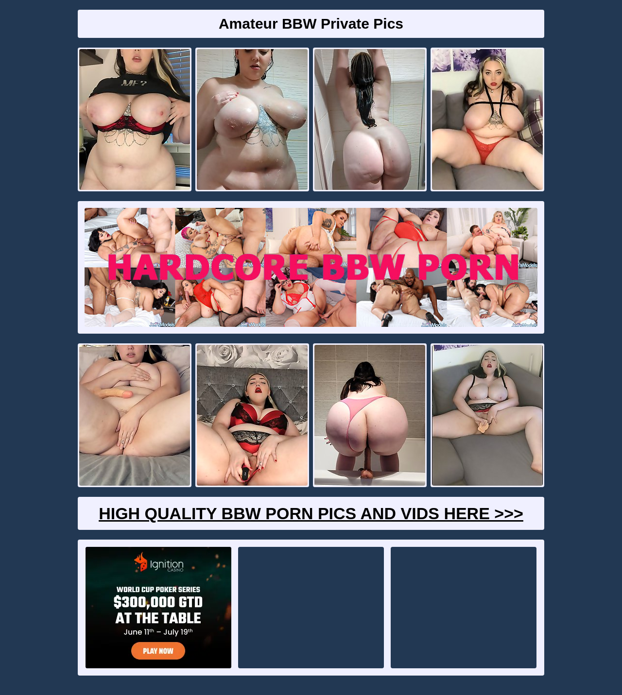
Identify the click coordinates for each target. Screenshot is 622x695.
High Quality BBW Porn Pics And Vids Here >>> (311, 513)
